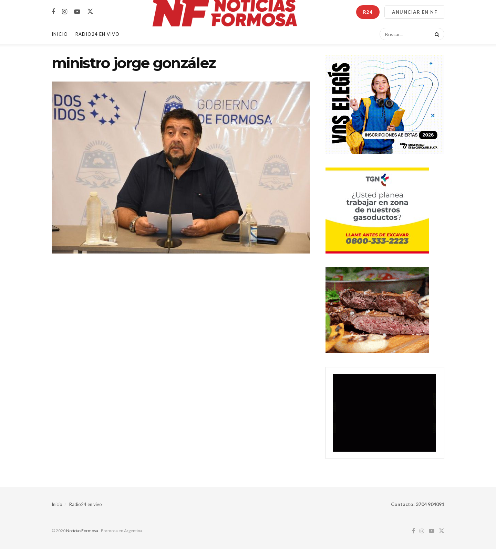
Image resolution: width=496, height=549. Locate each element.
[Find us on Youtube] (77, 12)
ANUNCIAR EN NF (414, 12)
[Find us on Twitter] (90, 12)
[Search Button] (435, 34)
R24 (368, 12)
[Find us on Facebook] (53, 12)
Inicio (60, 34)
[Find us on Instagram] (64, 12)
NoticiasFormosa (82, 530)
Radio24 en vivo (85, 504)
